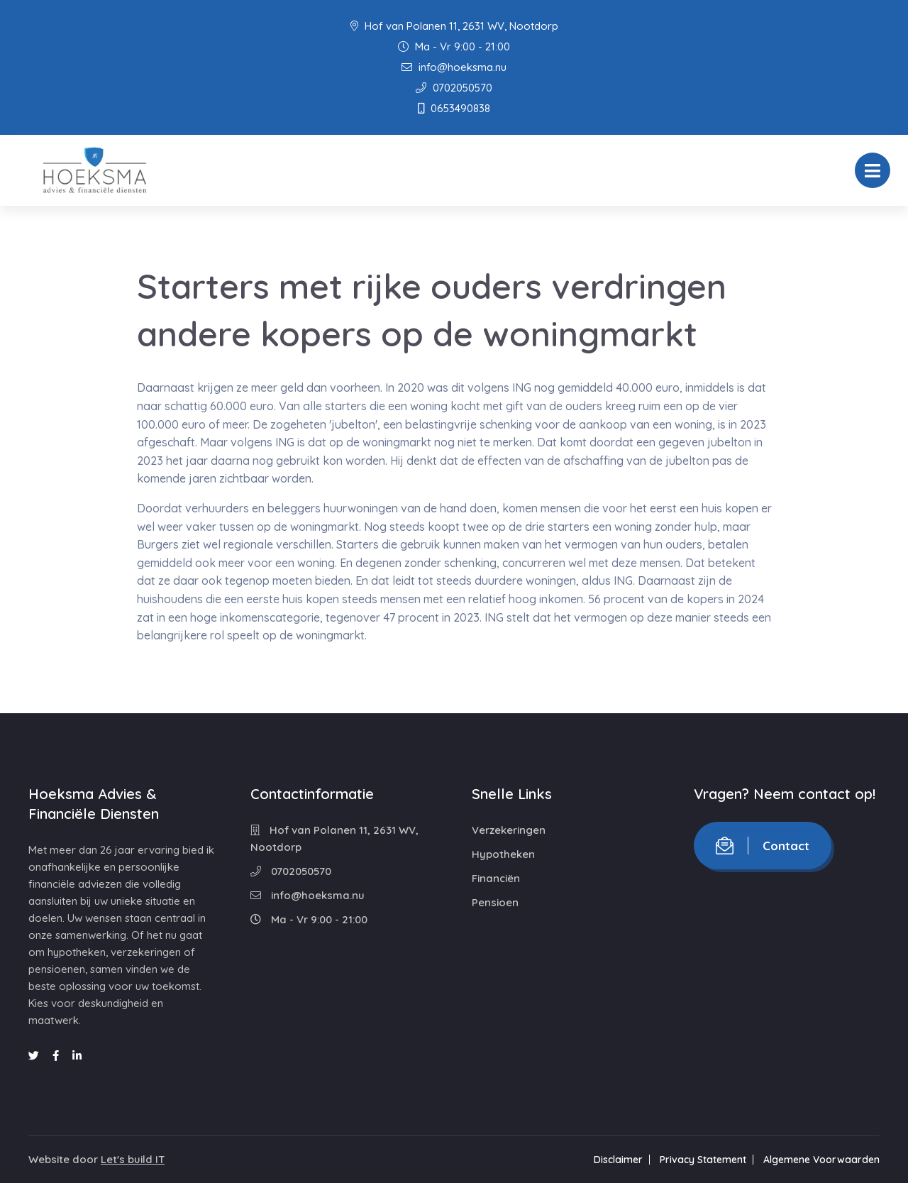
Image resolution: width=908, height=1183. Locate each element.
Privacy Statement (703, 1159)
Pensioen (495, 902)
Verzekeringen (509, 830)
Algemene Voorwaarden (821, 1159)
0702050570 (454, 87)
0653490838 (454, 108)
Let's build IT (133, 1159)
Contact (762, 845)
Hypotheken (503, 854)
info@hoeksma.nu (454, 67)
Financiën (496, 878)
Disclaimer (618, 1159)
